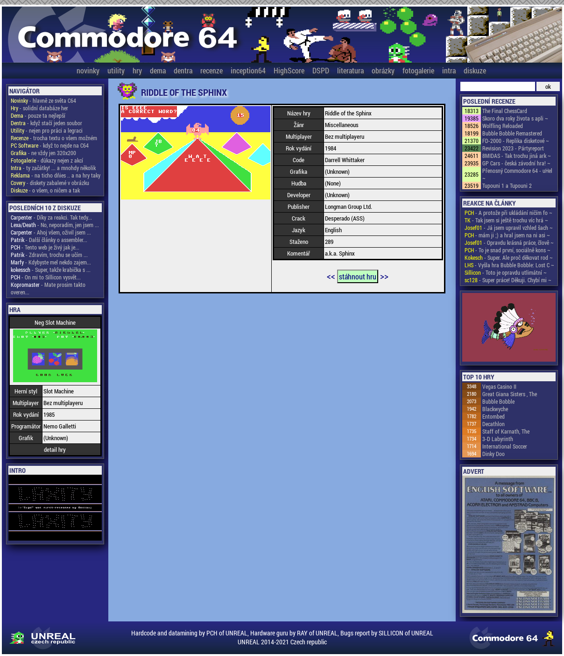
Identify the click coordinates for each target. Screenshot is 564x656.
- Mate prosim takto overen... (48, 288)
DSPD (320, 70)
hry (137, 70)
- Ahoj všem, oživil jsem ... (51, 232)
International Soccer (504, 446)
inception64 (248, 70)
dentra (183, 70)
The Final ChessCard (504, 110)
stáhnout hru (357, 276)
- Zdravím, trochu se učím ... (49, 254)
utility (116, 70)
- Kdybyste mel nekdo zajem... (51, 262)
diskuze (475, 70)
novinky (88, 70)
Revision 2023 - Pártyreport (513, 148)
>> (384, 276)
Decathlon (493, 424)
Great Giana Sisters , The (509, 394)
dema (158, 70)
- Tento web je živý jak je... (45, 247)
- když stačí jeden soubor (46, 123)
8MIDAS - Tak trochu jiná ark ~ (516, 155)
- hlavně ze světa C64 (43, 100)
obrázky (383, 70)
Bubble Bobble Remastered (512, 133)
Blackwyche (495, 409)
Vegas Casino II (499, 386)
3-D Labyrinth (497, 438)
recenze (211, 70)
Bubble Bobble (498, 401)
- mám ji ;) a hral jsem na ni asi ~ (507, 235)
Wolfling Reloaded (502, 125)
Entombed (493, 416)
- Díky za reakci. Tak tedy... (51, 217)
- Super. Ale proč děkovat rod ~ (509, 257)
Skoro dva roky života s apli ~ (515, 118)
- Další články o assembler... (49, 239)
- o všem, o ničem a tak (45, 190)
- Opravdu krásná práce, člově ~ (509, 242)
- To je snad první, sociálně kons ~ (507, 250)
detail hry (55, 449)
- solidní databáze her (39, 108)
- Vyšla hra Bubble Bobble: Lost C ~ (509, 265)
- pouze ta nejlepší (38, 115)
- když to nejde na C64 (50, 145)
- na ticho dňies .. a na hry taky (55, 175)
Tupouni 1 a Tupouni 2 (507, 185)
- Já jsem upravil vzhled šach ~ (509, 227)
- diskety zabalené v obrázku (50, 182)
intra (449, 70)
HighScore (289, 70)
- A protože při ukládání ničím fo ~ (508, 212)
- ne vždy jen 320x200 (43, 153)
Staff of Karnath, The (505, 431)
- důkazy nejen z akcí (47, 160)
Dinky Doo (493, 453)
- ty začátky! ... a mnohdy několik (53, 167)
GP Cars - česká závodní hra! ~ (516, 163)
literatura (350, 70)
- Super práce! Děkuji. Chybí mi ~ (508, 280)
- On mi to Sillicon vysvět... (46, 277)
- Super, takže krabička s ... (51, 269)
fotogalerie (418, 70)
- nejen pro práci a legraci (47, 130)
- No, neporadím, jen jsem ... (55, 224)
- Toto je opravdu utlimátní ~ (506, 272)
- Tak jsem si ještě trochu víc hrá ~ (506, 220)
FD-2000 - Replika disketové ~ (515, 140)
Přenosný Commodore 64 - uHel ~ (517, 174)
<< (331, 276)
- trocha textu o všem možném (54, 138)
